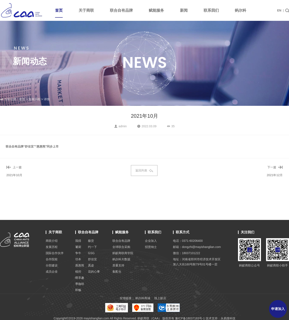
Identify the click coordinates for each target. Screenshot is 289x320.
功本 (78, 259)
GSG (91, 253)
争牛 (78, 253)
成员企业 (52, 271)
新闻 (184, 10)
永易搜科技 (228, 318)
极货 (91, 240)
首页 (59, 13)
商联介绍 (52, 240)
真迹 (91, 265)
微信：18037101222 (186, 253)
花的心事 (94, 271)
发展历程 (34, 99)
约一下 (92, 247)
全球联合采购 (121, 247)
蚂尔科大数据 (121, 259)
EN (279, 10)
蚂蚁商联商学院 (122, 253)
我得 (78, 240)
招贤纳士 (151, 247)
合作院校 (52, 259)
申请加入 (278, 309)
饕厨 (78, 247)
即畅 (78, 290)
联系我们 (211, 10)
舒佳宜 (92, 259)
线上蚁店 (160, 298)
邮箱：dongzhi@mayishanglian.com (197, 247)
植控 (78, 271)
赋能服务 (156, 10)
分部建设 (52, 265)
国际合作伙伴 (55, 253)
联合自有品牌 (121, 10)
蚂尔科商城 (142, 298)
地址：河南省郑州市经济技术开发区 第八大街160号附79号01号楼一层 (197, 262)
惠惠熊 (79, 265)
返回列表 (144, 170)
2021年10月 (14, 175)
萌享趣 (79, 277)
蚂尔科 (240, 10)
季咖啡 (79, 284)
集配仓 (116, 271)
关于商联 (86, 10)
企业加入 (151, 240)
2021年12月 (275, 175)
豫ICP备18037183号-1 (190, 318)
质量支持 (118, 265)
